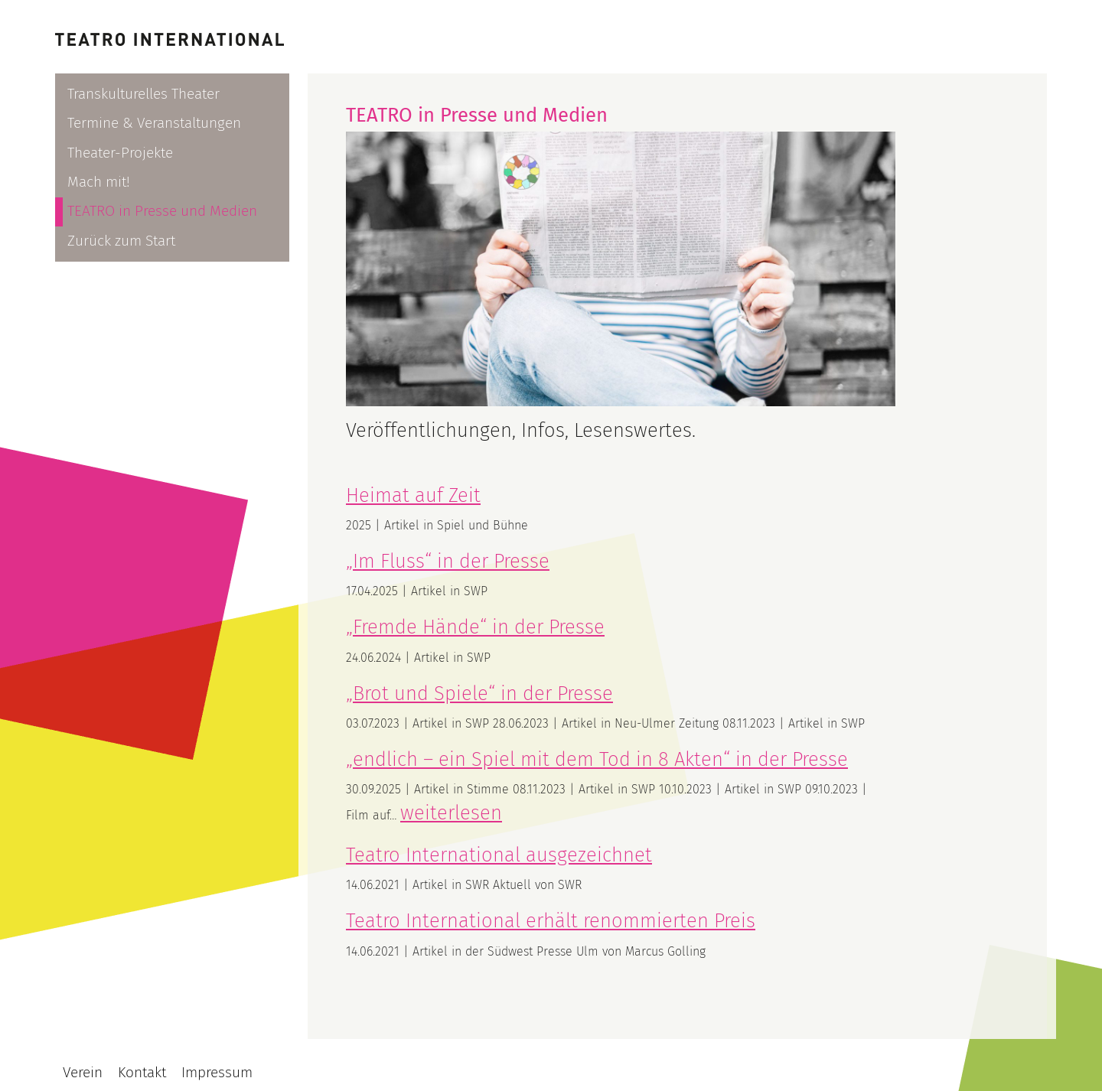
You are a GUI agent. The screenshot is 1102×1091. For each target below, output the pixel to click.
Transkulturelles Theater (143, 94)
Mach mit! (98, 182)
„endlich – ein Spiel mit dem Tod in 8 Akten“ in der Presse (597, 759)
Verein (83, 1072)
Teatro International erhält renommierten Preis (550, 921)
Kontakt (142, 1072)
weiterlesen (451, 813)
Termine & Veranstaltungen (154, 123)
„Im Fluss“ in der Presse (447, 561)
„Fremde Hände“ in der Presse (475, 627)
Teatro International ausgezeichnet (499, 855)
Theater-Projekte (120, 152)
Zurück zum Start (121, 240)
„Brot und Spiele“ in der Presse (479, 693)
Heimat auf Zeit (413, 495)
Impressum (217, 1072)
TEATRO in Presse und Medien (162, 211)
